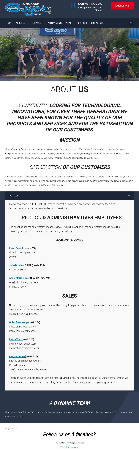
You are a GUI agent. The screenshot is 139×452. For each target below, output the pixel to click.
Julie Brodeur (16, 265)
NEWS (69, 23)
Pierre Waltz (16, 339)
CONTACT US (97, 23)
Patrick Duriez (17, 356)
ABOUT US (20, 23)
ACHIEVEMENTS (55, 23)
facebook (86, 434)
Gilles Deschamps (19, 322)
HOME (9, 23)
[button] (69, 195)
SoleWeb (67, 447)
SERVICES (36, 23)
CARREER (82, 23)
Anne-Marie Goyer (19, 278)
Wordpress (79, 447)
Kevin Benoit (16, 248)
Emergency (122, 5)
